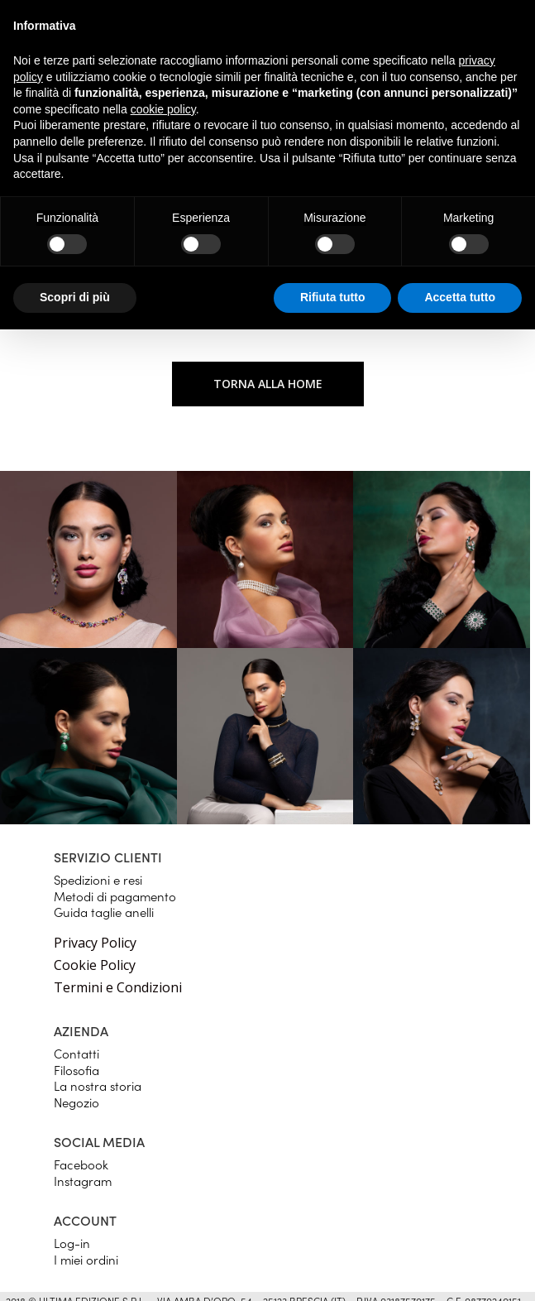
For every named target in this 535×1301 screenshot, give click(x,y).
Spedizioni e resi (98, 879)
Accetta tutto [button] (459, 297)
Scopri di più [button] (75, 297)
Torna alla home (267, 383)
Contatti (76, 1053)
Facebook (81, 1164)
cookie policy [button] (163, 109)
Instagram (83, 1180)
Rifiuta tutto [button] (332, 297)
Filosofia (76, 1069)
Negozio (76, 1102)
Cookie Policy (95, 965)
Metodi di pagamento (115, 896)
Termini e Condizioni (118, 987)
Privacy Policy (95, 943)
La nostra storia (97, 1085)
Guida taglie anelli (104, 911)
